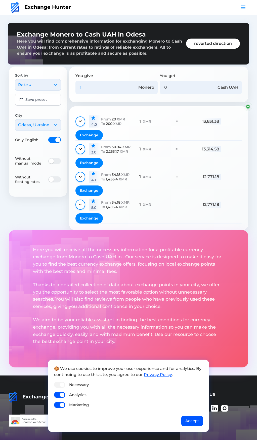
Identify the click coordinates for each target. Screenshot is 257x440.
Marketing (79, 404)
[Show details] (80, 121)
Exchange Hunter (41, 7)
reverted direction (213, 43)
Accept (192, 420)
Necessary (79, 384)
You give (84, 75)
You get (168, 75)
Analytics (78, 394)
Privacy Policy (158, 374)
